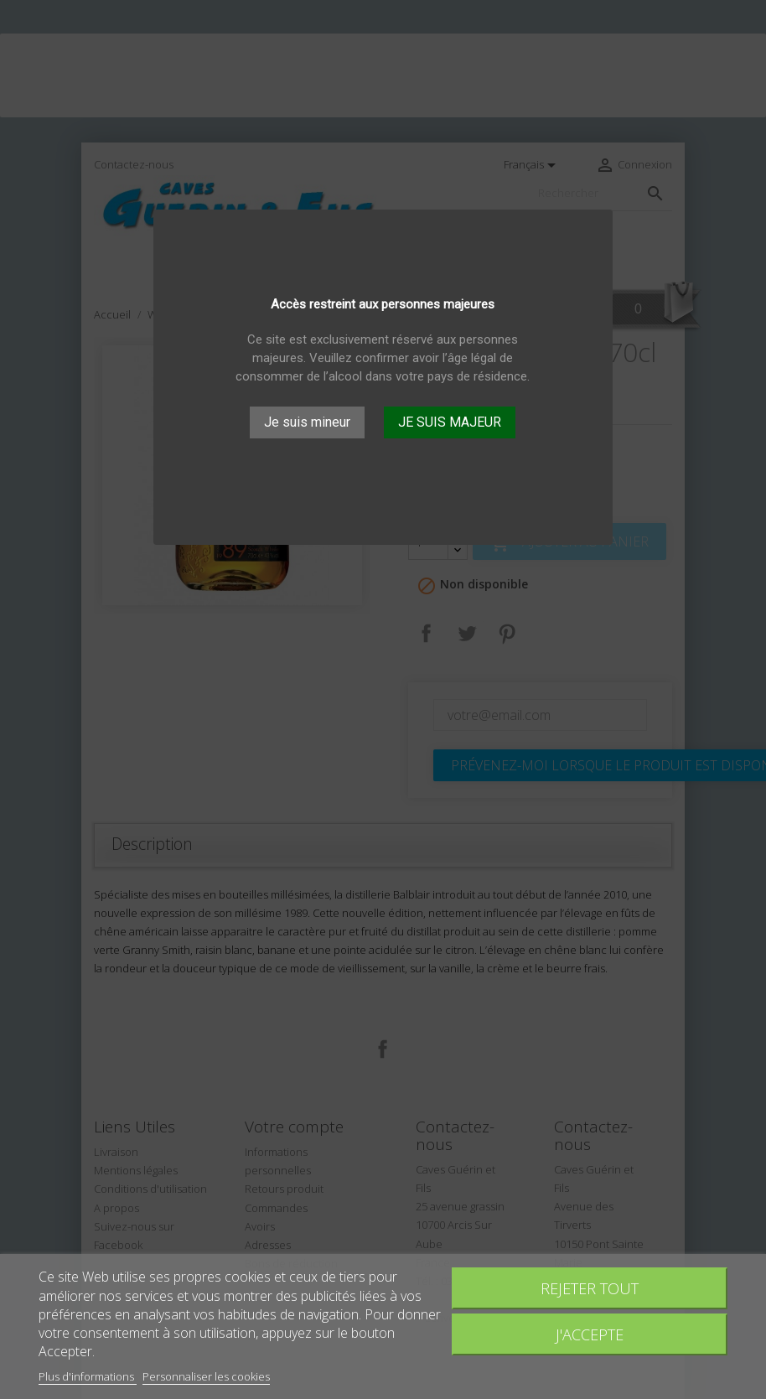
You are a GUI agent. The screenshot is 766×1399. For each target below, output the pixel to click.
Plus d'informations (88, 1376)
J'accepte (590, 1334)
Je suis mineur (307, 422)
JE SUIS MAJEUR (449, 422)
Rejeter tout (590, 1287)
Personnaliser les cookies (206, 1376)
